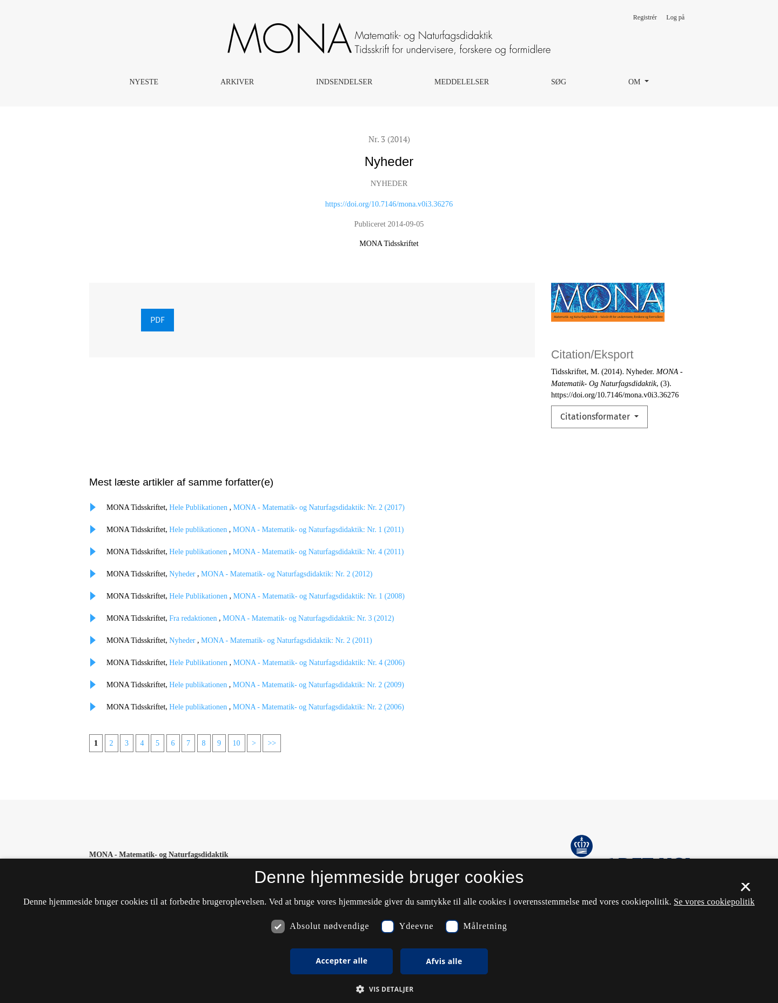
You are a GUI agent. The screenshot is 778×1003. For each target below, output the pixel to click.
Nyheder (183, 574)
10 (236, 743)
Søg (558, 82)
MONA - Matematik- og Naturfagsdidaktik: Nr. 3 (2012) (308, 618)
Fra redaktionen (194, 618)
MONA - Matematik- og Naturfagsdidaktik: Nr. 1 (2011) (318, 530)
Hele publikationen (199, 530)
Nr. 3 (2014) (389, 139)
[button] (388, 988)
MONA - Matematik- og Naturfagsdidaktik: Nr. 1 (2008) (319, 596)
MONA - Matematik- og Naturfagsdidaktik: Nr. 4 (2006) (319, 663)
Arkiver (237, 82)
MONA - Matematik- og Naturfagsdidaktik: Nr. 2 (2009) (318, 685)
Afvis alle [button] (444, 961)
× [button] (745, 890)
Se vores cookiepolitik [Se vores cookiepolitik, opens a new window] (714, 901)
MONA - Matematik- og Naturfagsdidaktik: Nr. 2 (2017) (319, 507)
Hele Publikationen (199, 507)
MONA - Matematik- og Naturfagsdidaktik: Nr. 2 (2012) (286, 574)
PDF (157, 320)
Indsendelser (344, 82)
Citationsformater (596, 416)
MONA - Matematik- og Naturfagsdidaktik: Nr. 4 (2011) (318, 552)
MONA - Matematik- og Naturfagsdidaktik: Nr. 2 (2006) (318, 707)
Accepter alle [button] (341, 960)
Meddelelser (461, 82)
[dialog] (389, 931)
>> (271, 743)
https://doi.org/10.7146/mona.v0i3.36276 (389, 204)
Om (635, 82)
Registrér (645, 17)
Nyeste (143, 82)
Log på (675, 17)
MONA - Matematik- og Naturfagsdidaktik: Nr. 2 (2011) (286, 640)
